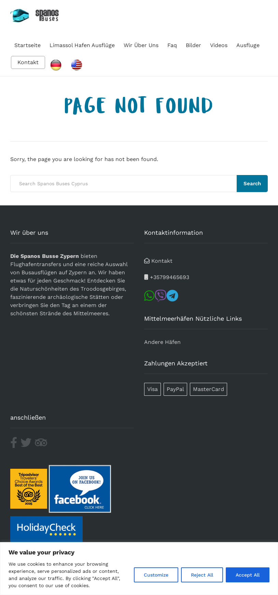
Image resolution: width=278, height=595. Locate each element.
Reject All (202, 575)
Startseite (27, 45)
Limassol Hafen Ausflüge (82, 45)
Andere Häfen (162, 342)
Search (252, 183)
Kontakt (28, 62)
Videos (218, 45)
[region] (139, 568)
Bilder (193, 45)
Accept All (248, 575)
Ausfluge (248, 45)
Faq (172, 45)
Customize (156, 575)
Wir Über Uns (141, 45)
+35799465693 (169, 277)
